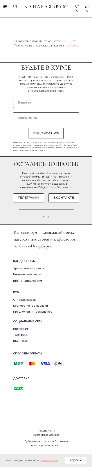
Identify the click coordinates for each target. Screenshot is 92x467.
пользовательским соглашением (29, 150)
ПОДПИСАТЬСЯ (46, 133)
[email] (46, 117)
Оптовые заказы (24, 299)
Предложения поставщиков (32, 311)
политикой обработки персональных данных (55, 147)
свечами (71, 45)
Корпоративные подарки (30, 305)
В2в (16, 292)
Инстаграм (20, 328)
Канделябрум (24, 261)
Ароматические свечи (28, 268)
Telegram (44, 187)
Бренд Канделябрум (27, 280)
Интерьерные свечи (27, 274)
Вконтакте (64, 187)
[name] (46, 102)
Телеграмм (20, 334)
